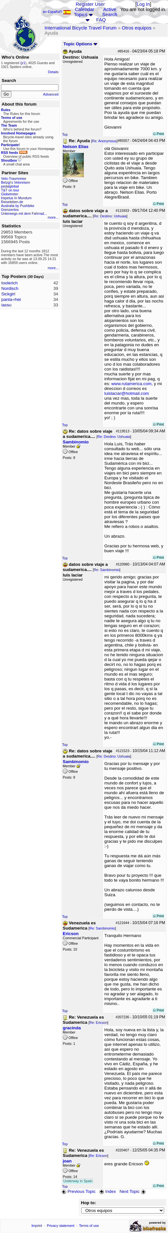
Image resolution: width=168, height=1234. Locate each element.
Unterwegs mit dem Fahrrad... (24, 213)
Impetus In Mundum (16, 198)
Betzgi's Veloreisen (15, 182)
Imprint (37, 1226)
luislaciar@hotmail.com (126, 393)
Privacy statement (60, 1226)
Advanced (50, 94)
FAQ (101, 19)
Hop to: (88, 1202)
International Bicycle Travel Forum (81, 27)
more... (53, 217)
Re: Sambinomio (107, 570)
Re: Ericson (98, 1022)
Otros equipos (136, 27)
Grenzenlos (10, 209)
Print (158, 134)
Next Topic (133, 1191)
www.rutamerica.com (131, 383)
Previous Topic (78, 1191)
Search (109, 14)
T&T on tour (10, 190)
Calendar (84, 9)
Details (53, 72)
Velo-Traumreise (13, 178)
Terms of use (89, 1226)
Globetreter (9, 194)
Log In (143, 4)
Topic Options (80, 43)
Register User (90, 4)
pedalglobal (10, 186)
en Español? (57, 12)
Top (65, 134)
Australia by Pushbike (17, 206)
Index (107, 1191)
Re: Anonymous (104, 141)
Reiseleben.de (12, 202)
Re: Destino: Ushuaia (110, 216)
